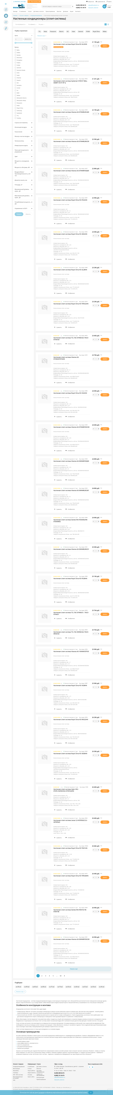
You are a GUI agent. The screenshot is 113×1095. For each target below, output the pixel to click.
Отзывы (30, 1074)
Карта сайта (31, 1076)
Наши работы (31, 1070)
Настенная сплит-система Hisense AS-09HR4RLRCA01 (71, 490)
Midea (104, 31)
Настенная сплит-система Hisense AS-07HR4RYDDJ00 (71, 170)
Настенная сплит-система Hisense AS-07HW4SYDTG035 (66, 357)
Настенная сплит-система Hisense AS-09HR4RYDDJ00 (71, 460)
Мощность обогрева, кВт (22, 167)
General (80, 31)
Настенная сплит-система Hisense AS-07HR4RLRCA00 (71, 111)
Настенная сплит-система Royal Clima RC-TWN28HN (70, 875)
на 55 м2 (85, 986)
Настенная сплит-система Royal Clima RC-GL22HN (70, 43)
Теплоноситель (19, 141)
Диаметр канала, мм (21, 180)
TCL (40, 31)
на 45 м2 (101, 986)
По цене (41, 24)
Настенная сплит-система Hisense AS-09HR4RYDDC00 (71, 938)
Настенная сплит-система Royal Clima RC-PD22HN (70, 199)
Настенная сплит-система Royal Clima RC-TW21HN (70, 847)
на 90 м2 (26, 986)
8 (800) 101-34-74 (81, 8)
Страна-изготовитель (21, 123)
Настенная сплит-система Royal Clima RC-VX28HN (70, 685)
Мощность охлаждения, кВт (22, 162)
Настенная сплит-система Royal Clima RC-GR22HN (70, 233)
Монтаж (39, 1068)
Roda (45, 31)
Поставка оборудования (40, 1070)
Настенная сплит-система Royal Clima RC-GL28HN (70, 269)
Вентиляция (16, 1068)
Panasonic (53, 31)
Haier (73, 31)
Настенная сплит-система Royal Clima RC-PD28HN (70, 578)
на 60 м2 (76, 986)
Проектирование (41, 1078)
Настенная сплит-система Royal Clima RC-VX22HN (70, 392)
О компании (31, 1065)
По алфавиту (31, 24)
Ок (90, 1092)
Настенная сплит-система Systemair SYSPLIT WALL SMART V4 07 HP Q (70, 81)
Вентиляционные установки (18, 1076)
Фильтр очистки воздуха (22, 136)
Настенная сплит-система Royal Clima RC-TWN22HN (70, 303)
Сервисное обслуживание (40, 1073)
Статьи (29, 1068)
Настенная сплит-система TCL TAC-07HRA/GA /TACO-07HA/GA (71, 338)
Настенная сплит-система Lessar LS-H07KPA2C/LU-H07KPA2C (70, 820)
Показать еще (41, 35)
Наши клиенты (32, 1072)
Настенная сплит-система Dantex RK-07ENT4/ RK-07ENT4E (70, 910)
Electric (61, 31)
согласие (41, 1092)
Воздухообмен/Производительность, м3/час (22, 173)
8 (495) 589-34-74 (81, 5)
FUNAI (88, 31)
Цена (16, 35)
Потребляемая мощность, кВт (23, 203)
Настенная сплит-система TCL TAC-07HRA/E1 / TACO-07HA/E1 (71, 612)
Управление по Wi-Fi (21, 208)
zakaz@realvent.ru (93, 5)
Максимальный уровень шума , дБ (22, 196)
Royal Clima (96, 31)
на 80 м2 (43, 986)
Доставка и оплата (42, 1065)
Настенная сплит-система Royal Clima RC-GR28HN (70, 753)
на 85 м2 (35, 986)
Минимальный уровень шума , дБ (22, 190)
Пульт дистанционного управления (22, 151)
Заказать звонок (93, 8)
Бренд (16, 47)
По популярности (20, 24)
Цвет (16, 156)
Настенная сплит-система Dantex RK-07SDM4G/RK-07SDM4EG (70, 520)
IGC (68, 31)
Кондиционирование (36, 15)
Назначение (18, 132)
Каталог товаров (23, 15)
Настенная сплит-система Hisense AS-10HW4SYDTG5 (71, 651)
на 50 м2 (93, 986)
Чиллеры (15, 1072)
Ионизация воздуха (21, 127)
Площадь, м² (18, 185)
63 (60, 975)
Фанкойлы (16, 1070)
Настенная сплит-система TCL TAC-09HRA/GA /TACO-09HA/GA (71, 632)
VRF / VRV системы (18, 1074)
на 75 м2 (51, 986)
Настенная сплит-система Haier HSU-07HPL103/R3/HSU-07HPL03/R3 (65, 789)
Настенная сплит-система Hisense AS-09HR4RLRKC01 (71, 548)
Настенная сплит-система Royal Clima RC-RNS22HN (70, 719)
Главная (15, 15)
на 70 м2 (60, 986)
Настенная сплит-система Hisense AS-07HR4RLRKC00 (71, 141)
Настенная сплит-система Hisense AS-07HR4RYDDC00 (71, 426)
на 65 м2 (68, 986)
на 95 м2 (18, 986)
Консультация (40, 1076)
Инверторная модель (21, 145)
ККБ (14, 1079)
